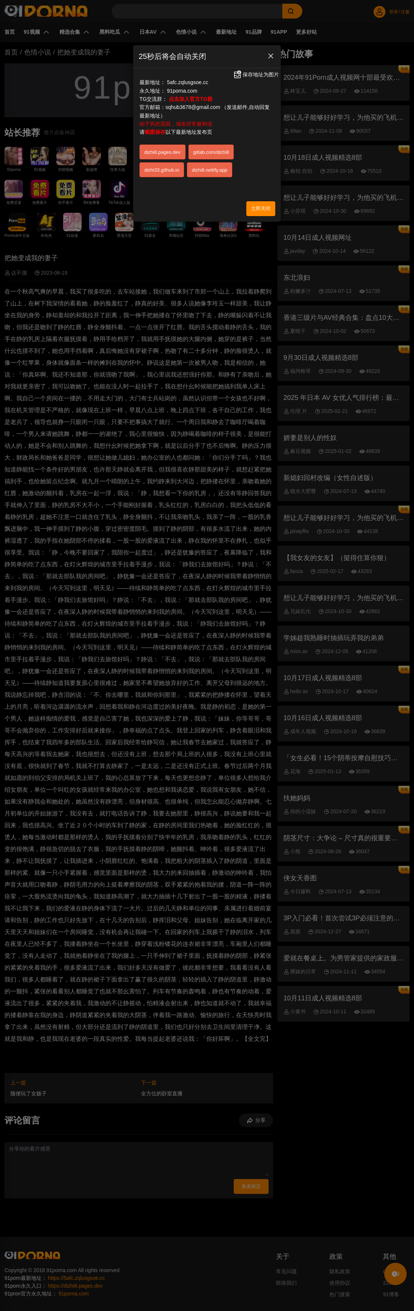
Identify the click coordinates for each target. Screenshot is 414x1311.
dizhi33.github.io (161, 170)
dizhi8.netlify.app (209, 170)
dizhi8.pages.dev (162, 152)
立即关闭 (260, 208)
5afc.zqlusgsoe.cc (187, 82)
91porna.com (182, 91)
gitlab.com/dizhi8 (211, 152)
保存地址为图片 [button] (256, 74)
